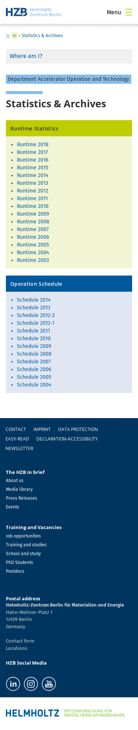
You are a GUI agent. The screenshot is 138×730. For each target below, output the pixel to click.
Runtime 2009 (33, 214)
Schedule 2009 (34, 346)
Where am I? (26, 56)
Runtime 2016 (32, 160)
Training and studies (26, 544)
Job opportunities (23, 536)
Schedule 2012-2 (36, 315)
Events (12, 507)
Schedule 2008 (34, 354)
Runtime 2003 (33, 260)
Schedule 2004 (34, 385)
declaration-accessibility (67, 439)
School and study (23, 553)
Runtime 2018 (33, 144)
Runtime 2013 (32, 183)
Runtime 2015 (32, 168)
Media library (19, 489)
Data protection (78, 429)
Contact (16, 429)
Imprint (42, 429)
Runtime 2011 (32, 198)
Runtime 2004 (33, 252)
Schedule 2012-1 (35, 323)
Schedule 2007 (34, 362)
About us (15, 480)
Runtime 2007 (33, 229)
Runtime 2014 (32, 175)
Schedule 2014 (33, 300)
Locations (16, 648)
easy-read (17, 439)
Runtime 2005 (33, 245)
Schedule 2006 (34, 369)
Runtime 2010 (33, 206)
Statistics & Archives (42, 35)
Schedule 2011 (33, 331)
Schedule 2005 (34, 377)
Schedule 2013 (33, 308)
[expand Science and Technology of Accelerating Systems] (14, 36)
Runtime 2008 (33, 222)
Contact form (20, 641)
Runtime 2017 (32, 152)
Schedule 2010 (34, 338)
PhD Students (19, 562)
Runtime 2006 (33, 237)
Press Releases (21, 498)
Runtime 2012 (32, 191)
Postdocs (15, 571)
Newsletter (19, 448)
